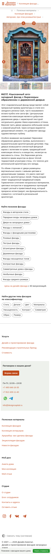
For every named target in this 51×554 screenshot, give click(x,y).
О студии (6, 492)
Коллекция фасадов (29, 3)
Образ (6, 315)
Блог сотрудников (10, 497)
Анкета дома (8, 464)
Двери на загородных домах (16, 222)
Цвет (27, 304)
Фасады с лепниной (12, 227)
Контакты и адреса (11, 502)
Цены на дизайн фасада (15, 286)
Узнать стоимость (41, 551)
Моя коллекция (9, 469)
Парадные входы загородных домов (20, 217)
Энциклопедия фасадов (13, 440)
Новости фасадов (10, 445)
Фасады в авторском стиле (15, 212)
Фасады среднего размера (15, 279)
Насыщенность (10, 310)
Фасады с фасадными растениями (19, 233)
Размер (17, 315)
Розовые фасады (11, 238)
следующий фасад (47, 62)
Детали (17, 304)
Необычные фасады (12, 274)
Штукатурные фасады (13, 248)
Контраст (26, 310)
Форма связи (11, 373)
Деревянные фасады (13, 253)
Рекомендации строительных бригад (19, 348)
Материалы (39, 304)
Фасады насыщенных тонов (16, 259)
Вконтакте (17, 516)
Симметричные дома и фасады (18, 269)
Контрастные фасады (13, 264)
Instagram (4, 516)
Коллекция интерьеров (12, 431)
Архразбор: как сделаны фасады (17, 435)
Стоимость (7, 352)
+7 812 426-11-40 (11, 392)
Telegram (24, 516)
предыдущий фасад (4, 62)
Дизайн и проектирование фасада (18, 343)
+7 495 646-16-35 (11, 387)
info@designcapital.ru (12, 405)
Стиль (6, 304)
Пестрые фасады (11, 243)
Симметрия (40, 310)
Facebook (11, 516)
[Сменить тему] (17, 536)
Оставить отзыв (9, 507)
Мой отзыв (7, 474)
